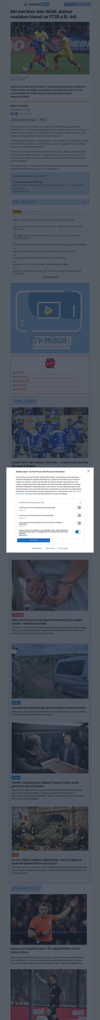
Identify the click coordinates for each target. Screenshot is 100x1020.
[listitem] (50, 502)
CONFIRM (33, 540)
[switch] (78, 507)
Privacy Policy (63, 548)
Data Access (49, 548)
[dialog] (50, 510)
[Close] (89, 472)
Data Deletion (37, 548)
